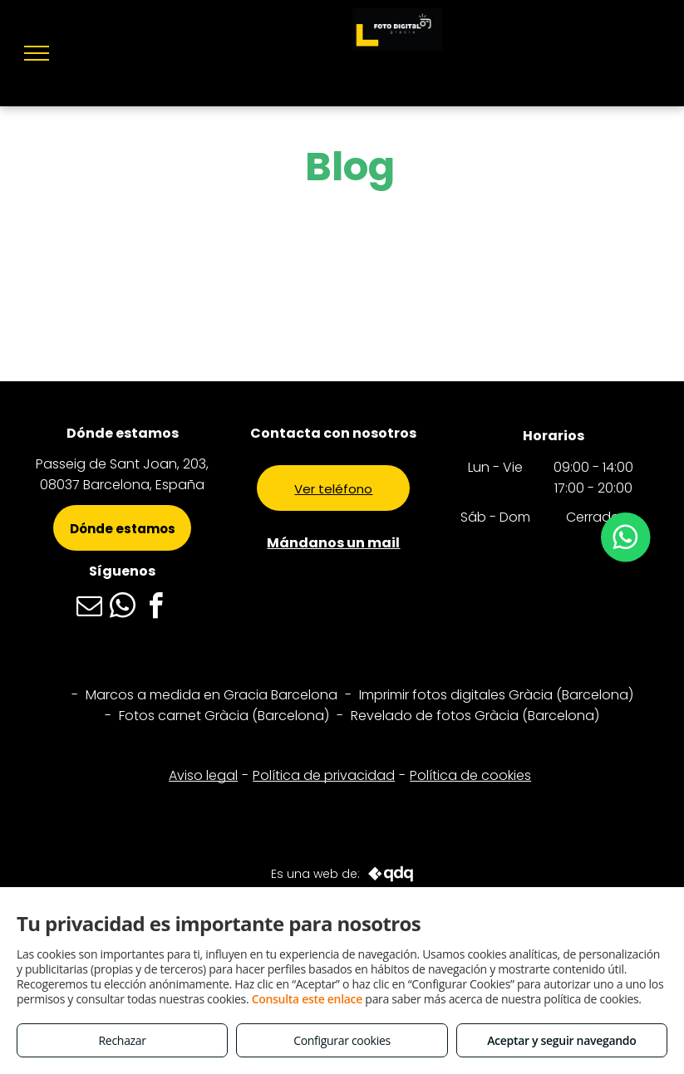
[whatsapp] (122, 608)
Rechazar (122, 1040)
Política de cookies (470, 775)
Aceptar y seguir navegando (561, 1040)
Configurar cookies (342, 1040)
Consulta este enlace (307, 999)
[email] (89, 608)
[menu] (36, 53)
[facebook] (155, 608)
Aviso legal (203, 775)
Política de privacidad (324, 775)
